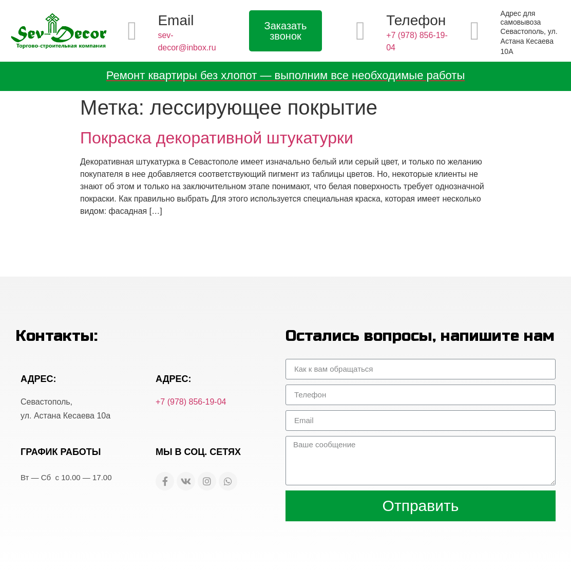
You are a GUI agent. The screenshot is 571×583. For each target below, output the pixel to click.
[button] (285, 30)
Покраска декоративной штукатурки (216, 138)
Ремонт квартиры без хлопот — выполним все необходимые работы (285, 75)
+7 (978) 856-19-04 (191, 401)
